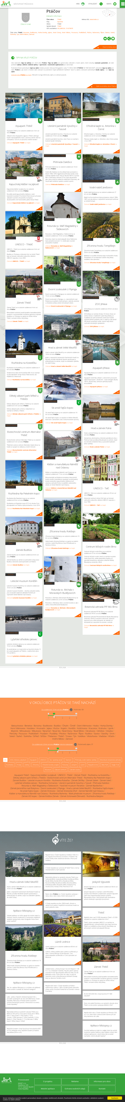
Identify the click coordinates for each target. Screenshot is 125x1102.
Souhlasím (114, 1098)
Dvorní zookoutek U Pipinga (53, 788)
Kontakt (102, 1088)
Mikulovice (36, 731)
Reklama (75, 1081)
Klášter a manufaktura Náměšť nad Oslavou (28, 793)
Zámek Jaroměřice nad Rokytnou (24, 788)
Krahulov (102, 728)
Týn (18, 34)
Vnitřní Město (24, 34)
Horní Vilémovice (18, 728)
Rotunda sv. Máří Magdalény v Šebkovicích (40, 785)
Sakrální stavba (11, 178)
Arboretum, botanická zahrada (93, 540)
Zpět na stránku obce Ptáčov (106, 86)
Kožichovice (82, 728)
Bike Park (105, 765)
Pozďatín (44, 733)
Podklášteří (82, 32)
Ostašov (109, 731)
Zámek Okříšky (77, 780)
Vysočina (60, 22)
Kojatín (64, 728)
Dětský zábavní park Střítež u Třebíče (29, 777)
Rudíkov (88, 733)
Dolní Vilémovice (84, 725)
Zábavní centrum (11, 389)
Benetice (28, 725)
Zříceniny (49, 525)
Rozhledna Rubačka (61, 780)
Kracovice (93, 728)
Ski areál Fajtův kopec (29, 791)
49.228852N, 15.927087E (65, 28)
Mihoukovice (25, 731)
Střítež (36, 736)
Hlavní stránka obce (109, 47)
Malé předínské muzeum (80, 793)
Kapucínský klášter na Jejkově (43, 775)
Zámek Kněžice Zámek (49, 796)
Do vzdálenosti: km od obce (55, 710)
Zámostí (31, 34)
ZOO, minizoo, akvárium (52, 283)
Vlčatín (111, 736)
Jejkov (50, 32)
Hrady (49, 341)
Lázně (82, 765)
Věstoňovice (92, 736)
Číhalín (65, 725)
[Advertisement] (62, 683)
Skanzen (68, 760)
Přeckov (62, 733)
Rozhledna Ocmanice (48, 783)
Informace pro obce (102, 1081)
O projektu (47, 1081)
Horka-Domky (42, 32)
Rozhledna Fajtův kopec (103, 788)
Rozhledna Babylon (95, 796)
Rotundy (49, 219)
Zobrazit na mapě (18, 143)
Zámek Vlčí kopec (29, 796)
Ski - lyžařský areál (12, 633)
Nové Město (66, 32)
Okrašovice (90, 731)
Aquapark (10, 119)
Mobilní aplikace (48, 1088)
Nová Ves (57, 731)
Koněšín (72, 728)
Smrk (112, 733)
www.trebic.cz (94, 19)
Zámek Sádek (92, 780)
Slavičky (104, 733)
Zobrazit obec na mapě (21, 75)
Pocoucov (74, 32)
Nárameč (47, 731)
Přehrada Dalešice (101, 783)
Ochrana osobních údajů (75, 1088)
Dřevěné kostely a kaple (91, 119)
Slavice (107, 32)
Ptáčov (53, 11)
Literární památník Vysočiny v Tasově (75, 783)
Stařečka (13, 34)
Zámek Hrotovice (48, 791)
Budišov (57, 725)
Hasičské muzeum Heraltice (72, 785)
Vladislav (103, 736)
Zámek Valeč (105, 780)
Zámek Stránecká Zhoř (67, 791)
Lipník (110, 728)
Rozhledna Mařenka (58, 793)
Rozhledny (10, 356)
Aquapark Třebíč (21, 775)
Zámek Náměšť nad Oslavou (91, 791)
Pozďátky (54, 733)
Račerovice (95, 32)
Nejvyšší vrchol (93, 765)
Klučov (56, 728)
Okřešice (100, 731)
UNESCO (10, 238)
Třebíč (59, 19)
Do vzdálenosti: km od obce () (52, 744)
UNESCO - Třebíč (65, 775)
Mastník (14, 731)
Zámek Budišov (19, 780)
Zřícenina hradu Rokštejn (104, 793)
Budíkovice (33, 32)
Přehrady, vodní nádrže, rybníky (54, 155)
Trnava (69, 736)
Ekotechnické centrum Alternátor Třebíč (64, 777)
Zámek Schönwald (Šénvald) (72, 796)
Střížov (43, 736)
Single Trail (115, 765)
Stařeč (19, 736)
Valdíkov (81, 736)
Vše (5, 760)
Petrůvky (13, 733)
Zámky (11, 296)
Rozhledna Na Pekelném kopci (97, 777)
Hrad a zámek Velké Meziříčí (78, 788)
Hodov (96, 725)
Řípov (102, 32)
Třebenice (52, 736)
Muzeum (10, 574)
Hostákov (31, 728)
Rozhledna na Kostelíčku (99, 775)
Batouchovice (17, 725)
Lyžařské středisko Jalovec (26, 783)
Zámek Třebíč (80, 775)
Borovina (26, 32)
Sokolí (112, 32)
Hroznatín (41, 728)
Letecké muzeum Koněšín (39, 780)
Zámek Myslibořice (94, 785)
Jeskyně (74, 765)
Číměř (72, 725)
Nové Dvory (57, 32)
